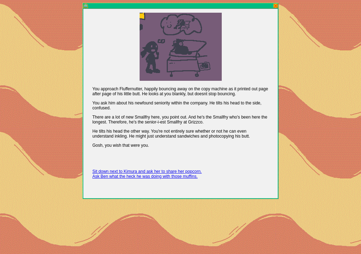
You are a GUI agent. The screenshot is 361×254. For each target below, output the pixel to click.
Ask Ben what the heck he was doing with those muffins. (145, 176)
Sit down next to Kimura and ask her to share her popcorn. (147, 171)
